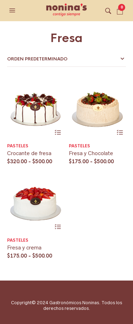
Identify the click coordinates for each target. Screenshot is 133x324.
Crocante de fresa (29, 153)
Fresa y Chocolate (91, 153)
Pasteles (17, 146)
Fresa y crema (24, 248)
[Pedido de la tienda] (66, 59)
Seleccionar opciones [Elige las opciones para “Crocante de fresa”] (58, 132)
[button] (13, 10)
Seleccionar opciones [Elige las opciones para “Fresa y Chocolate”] (119, 132)
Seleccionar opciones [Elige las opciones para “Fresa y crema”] (58, 227)
